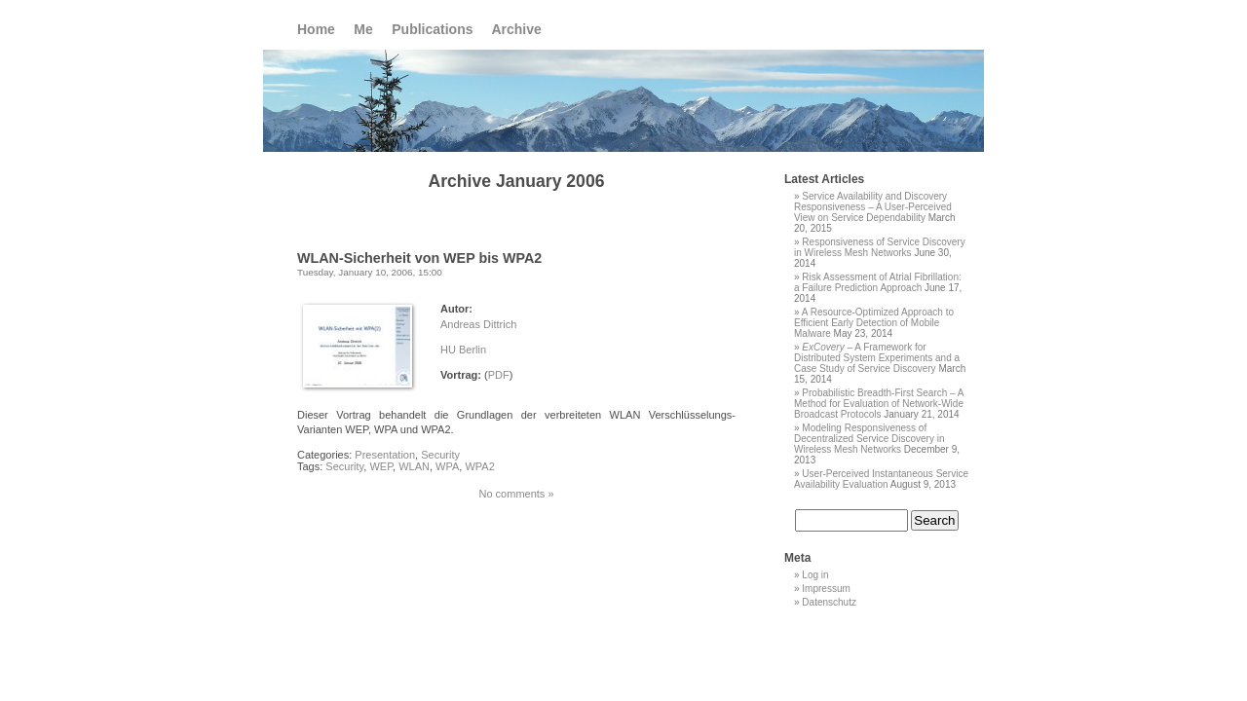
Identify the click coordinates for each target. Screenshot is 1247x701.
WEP (381, 466)
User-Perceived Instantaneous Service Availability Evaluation (881, 479)
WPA (447, 466)
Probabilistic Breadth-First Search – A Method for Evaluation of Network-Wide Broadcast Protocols (879, 403)
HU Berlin (463, 349)
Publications (432, 29)
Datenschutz (829, 602)
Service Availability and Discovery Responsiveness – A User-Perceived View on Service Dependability (873, 207)
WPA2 (479, 466)
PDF (499, 375)
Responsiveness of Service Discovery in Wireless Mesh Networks (879, 247)
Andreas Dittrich (478, 324)
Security (440, 455)
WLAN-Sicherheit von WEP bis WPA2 (419, 258)
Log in (815, 575)
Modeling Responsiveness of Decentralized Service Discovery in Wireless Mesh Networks (869, 439)
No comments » (515, 493)
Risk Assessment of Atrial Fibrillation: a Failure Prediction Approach (878, 282)
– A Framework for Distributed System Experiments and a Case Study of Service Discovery (877, 358)
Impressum (826, 588)
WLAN (414, 466)
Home (316, 29)
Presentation (385, 455)
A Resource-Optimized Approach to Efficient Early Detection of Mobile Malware (874, 323)
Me (363, 29)
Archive (516, 29)
